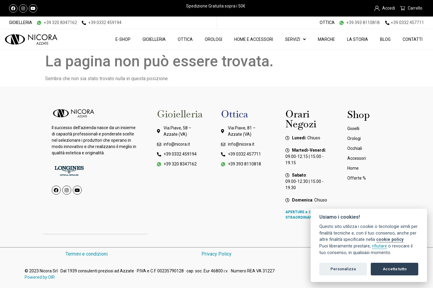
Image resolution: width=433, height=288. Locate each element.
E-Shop (123, 39)
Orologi (213, 39)
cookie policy (390, 239)
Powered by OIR (40, 277)
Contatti (412, 39)
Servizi (295, 39)
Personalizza (343, 269)
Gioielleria (154, 39)
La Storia (357, 39)
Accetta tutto (395, 269)
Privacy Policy (216, 254)
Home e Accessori (253, 39)
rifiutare (379, 246)
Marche (326, 39)
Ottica (185, 39)
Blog (385, 39)
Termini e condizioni (87, 254)
